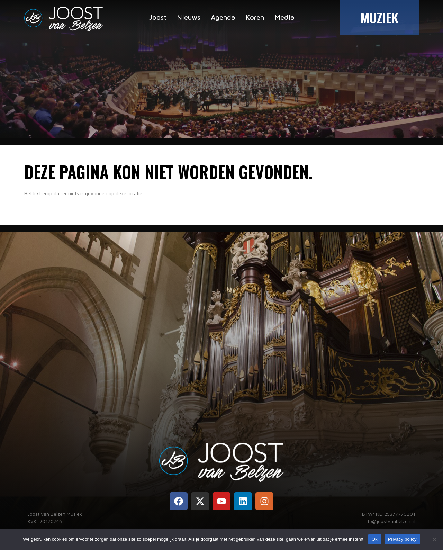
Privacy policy (402, 539)
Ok (375, 539)
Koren (254, 17)
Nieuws (188, 17)
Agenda (223, 17)
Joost (157, 17)
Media (284, 17)
